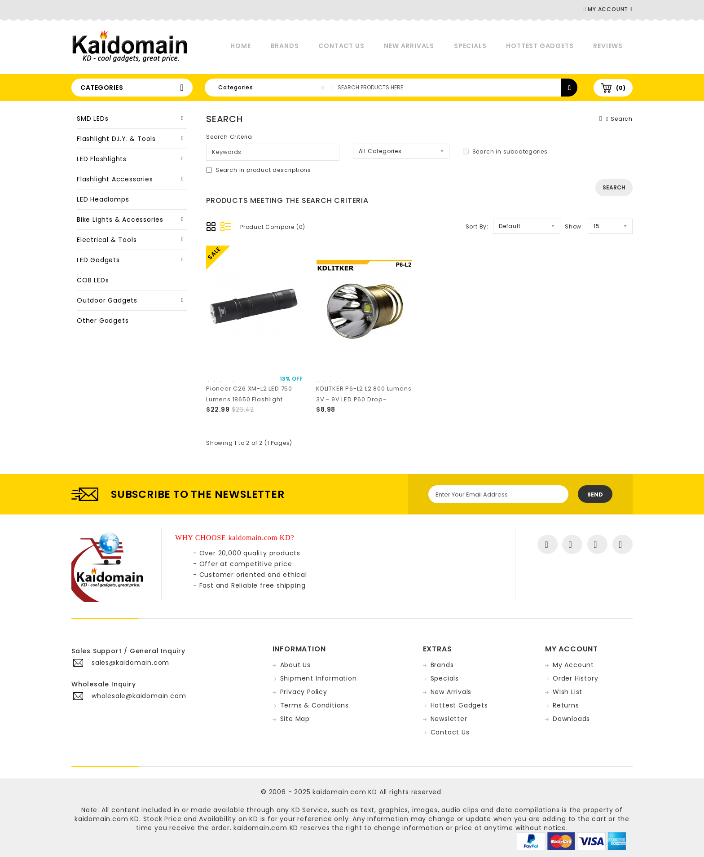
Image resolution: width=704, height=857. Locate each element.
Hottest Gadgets (539, 45)
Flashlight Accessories (115, 179)
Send (595, 494)
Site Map (295, 718)
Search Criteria (229, 137)
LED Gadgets (98, 259)
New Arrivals (409, 45)
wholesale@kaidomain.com (139, 695)
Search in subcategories (505, 151)
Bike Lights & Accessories (120, 219)
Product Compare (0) (272, 227)
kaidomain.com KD (344, 791)
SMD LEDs (92, 118)
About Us (295, 664)
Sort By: (477, 226)
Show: (574, 226)
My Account (573, 664)
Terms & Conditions (314, 705)
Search (622, 119)
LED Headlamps (103, 199)
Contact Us (341, 45)
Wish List (567, 691)
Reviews (608, 45)
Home (240, 45)
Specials (470, 45)
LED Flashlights (102, 158)
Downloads (571, 718)
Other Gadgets (102, 320)
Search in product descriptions (258, 170)
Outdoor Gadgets (107, 300)
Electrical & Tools (106, 239)
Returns (566, 705)
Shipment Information (318, 678)
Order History (575, 678)
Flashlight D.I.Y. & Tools (116, 138)
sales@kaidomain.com (130, 662)
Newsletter (449, 718)
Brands (285, 45)
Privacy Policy (303, 691)
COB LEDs (93, 280)
